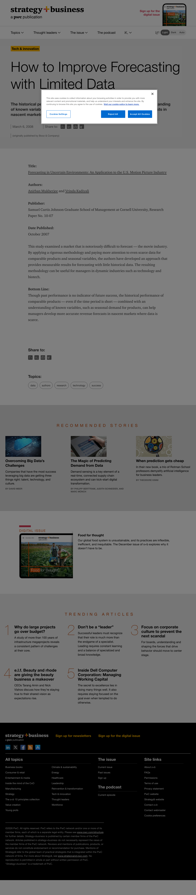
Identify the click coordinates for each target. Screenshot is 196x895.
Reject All (113, 114)
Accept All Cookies (140, 114)
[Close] (152, 94)
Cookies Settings (58, 114)
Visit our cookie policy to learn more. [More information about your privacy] (121, 104)
